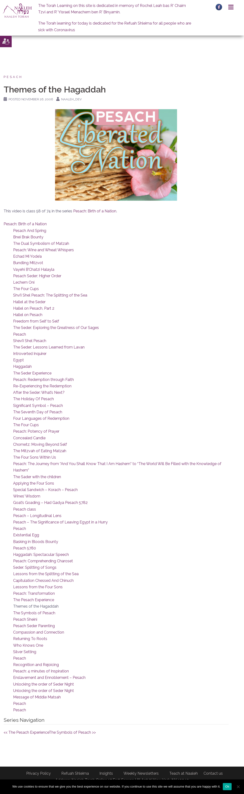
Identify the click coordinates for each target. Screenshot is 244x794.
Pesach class (24, 509)
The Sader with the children (37, 477)
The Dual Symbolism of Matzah (41, 243)
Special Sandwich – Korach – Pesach (45, 489)
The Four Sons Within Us (34, 457)
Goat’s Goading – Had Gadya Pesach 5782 (50, 502)
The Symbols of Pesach (34, 613)
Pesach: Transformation (34, 593)
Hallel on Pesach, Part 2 (33, 308)
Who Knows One (28, 645)
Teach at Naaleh (183, 773)
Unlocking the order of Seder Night (43, 684)
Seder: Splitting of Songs (34, 567)
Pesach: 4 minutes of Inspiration (41, 671)
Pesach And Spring (29, 230)
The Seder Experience (32, 373)
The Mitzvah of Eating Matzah (39, 451)
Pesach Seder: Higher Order (37, 276)
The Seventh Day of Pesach (37, 412)
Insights (106, 773)
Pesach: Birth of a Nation (94, 211)
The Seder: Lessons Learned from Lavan (49, 347)
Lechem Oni (24, 282)
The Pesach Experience (33, 600)
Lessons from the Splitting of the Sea (46, 574)
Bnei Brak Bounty (28, 237)
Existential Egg (26, 535)
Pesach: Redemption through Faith (43, 379)
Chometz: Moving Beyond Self (40, 444)
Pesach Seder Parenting (34, 626)
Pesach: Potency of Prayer (36, 431)
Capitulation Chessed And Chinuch (43, 580)
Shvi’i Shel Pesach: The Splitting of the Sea (50, 295)
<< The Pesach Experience (26, 732)
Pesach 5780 (24, 548)
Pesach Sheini (25, 619)
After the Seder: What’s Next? (39, 392)
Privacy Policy (38, 773)
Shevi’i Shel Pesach (29, 340)
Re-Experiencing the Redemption (42, 386)
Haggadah (22, 366)
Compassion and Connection (38, 632)
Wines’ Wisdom (26, 496)
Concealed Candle (29, 438)
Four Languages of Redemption (41, 418)
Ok (227, 786)
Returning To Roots (30, 638)
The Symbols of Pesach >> (72, 732)
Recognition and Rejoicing (36, 664)
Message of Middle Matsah (37, 697)
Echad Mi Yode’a (27, 256)
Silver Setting (24, 652)
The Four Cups (26, 289)
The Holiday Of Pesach (33, 399)
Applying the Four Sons (33, 483)
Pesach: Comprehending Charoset (43, 561)
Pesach (13, 77)
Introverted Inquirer (29, 353)
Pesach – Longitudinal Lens (37, 515)
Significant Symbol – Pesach (38, 405)
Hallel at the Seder (29, 302)
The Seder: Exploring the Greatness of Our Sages (56, 327)
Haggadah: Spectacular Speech (41, 554)
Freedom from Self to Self (36, 321)
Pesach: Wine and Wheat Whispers (43, 250)
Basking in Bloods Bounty (35, 541)
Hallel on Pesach (27, 314)
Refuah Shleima (75, 773)
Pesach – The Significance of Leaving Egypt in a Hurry (60, 522)
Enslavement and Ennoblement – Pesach (49, 677)
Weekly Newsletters (141, 773)
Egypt (18, 360)
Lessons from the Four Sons (38, 587)
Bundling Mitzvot (28, 263)
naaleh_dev (71, 99)
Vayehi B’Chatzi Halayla (33, 269)
